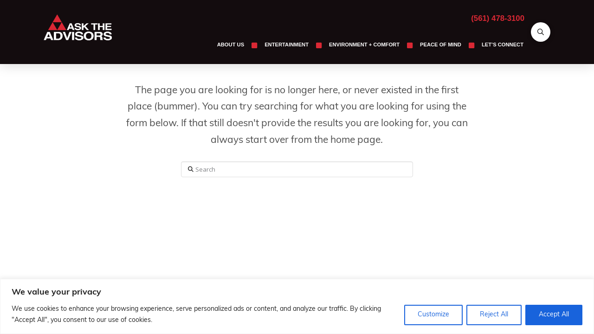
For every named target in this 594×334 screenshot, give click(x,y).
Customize (433, 314)
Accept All (554, 314)
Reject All (494, 314)
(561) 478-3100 (497, 18)
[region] (297, 306)
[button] (540, 32)
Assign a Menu (297, 208)
